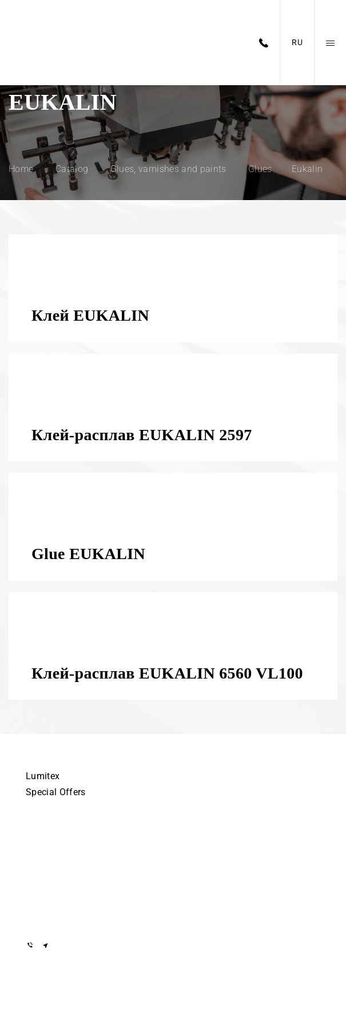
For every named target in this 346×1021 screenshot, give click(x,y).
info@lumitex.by (59, 915)
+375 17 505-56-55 (63, 843)
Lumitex (42, 776)
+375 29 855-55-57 (63, 876)
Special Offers (55, 792)
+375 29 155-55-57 (63, 859)
